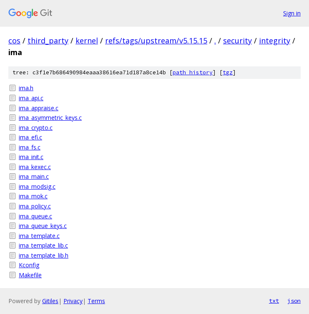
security (237, 40)
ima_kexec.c (35, 167)
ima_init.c (31, 157)
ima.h (26, 88)
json (294, 300)
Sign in (292, 13)
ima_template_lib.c (43, 245)
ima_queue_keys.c (43, 226)
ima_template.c (39, 236)
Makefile (30, 275)
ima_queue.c (35, 216)
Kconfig (29, 265)
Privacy (73, 301)
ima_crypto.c (36, 128)
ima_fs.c (29, 147)
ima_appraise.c (38, 108)
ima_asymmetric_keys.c (50, 118)
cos (14, 40)
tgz (228, 72)
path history (193, 72)
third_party (48, 40)
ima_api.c (31, 98)
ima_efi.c (30, 137)
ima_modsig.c (37, 186)
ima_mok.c (33, 196)
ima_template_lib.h (43, 255)
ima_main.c (34, 176)
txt (274, 300)
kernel (86, 40)
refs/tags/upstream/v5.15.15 (156, 40)
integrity (274, 40)
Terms (96, 301)
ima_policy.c (35, 206)
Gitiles (50, 301)
